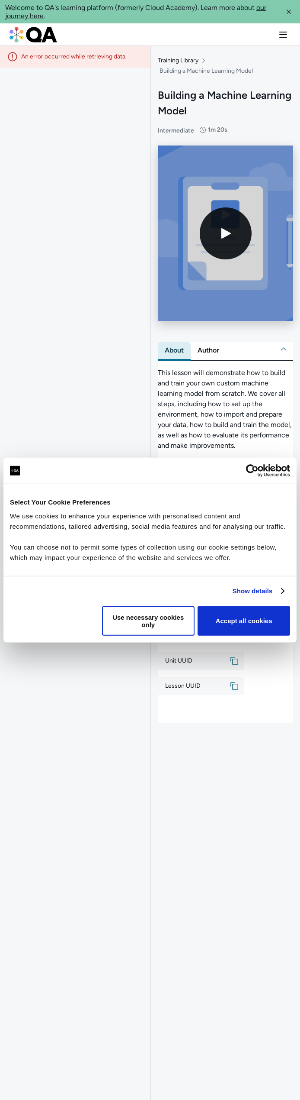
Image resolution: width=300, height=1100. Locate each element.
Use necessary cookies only (148, 620)
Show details (253, 591)
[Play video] (226, 233)
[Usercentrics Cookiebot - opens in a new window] (252, 470)
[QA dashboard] (33, 34)
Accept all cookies (244, 620)
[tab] (174, 350)
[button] (289, 12)
